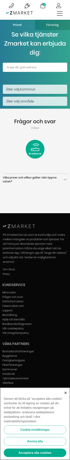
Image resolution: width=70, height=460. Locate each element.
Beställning (9, 315)
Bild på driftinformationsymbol (27, 5)
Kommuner (9, 369)
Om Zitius (9, 269)
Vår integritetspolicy (15, 333)
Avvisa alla (35, 441)
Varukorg (44, 4)
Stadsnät (8, 374)
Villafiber (8, 383)
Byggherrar (9, 356)
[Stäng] (65, 393)
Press (6, 274)
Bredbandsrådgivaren (17, 324)
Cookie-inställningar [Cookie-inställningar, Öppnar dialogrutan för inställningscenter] (35, 429)
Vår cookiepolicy (13, 328)
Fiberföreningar (12, 365)
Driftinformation (13, 301)
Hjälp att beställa (13, 319)
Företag (52, 25)
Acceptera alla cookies (34, 453)
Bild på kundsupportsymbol (11, 5)
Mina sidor (9, 292)
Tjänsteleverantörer (15, 378)
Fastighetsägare (13, 360)
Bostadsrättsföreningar (18, 351)
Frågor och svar (12, 297)
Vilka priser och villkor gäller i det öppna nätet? (35, 179)
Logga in (58, 5)
